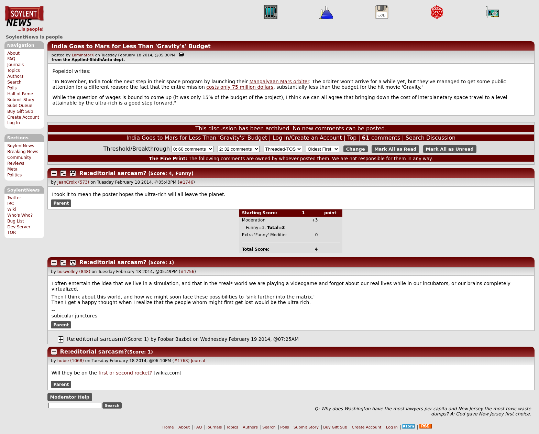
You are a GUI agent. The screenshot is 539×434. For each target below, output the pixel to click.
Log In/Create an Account (307, 137)
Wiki (11, 209)
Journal (198, 360)
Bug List (15, 221)
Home (168, 427)
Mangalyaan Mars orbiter (279, 81)
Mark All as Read (395, 149)
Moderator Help (69, 397)
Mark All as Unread (450, 149)
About (13, 53)
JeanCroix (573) (73, 182)
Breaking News (22, 151)
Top (351, 137)
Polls (11, 88)
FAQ (11, 58)
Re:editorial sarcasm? (112, 173)
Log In (13, 122)
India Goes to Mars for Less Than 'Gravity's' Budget (131, 46)
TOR (11, 232)
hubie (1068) (70, 360)
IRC (10, 203)
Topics (13, 70)
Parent (61, 203)
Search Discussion (430, 137)
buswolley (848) (73, 271)
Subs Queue (19, 105)
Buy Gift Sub (20, 111)
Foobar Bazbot (174, 339)
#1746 (186, 182)
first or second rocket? (125, 373)
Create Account (23, 117)
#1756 (187, 271)
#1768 (181, 360)
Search (14, 82)
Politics (14, 175)
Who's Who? (20, 215)
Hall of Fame (20, 93)
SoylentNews (24, 19)
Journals (15, 64)
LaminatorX (83, 55)
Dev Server (18, 227)
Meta (12, 169)
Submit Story (20, 99)
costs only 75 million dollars (239, 87)
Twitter (14, 197)
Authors (15, 76)
